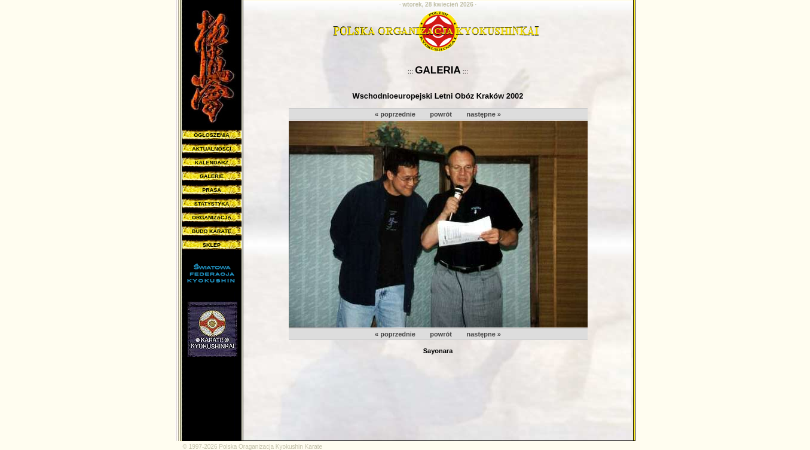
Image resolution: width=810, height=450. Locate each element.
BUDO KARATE (211, 231)
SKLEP (212, 245)
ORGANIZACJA (211, 218)
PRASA (211, 190)
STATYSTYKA (212, 204)
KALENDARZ (211, 163)
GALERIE (212, 176)
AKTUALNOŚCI (211, 149)
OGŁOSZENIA (212, 135)
